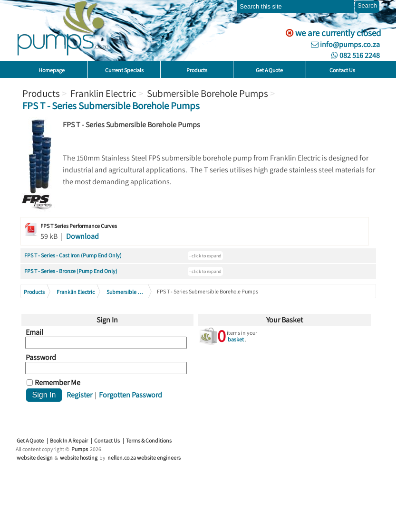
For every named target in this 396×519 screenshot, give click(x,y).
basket (236, 339)
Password (41, 357)
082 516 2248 (355, 55)
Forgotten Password (130, 395)
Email (34, 332)
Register (79, 395)
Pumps (79, 449)
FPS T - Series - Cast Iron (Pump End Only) (73, 255)
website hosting (78, 457)
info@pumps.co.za (345, 44)
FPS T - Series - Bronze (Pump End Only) (70, 270)
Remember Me (57, 383)
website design (35, 457)
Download (82, 236)
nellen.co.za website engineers (144, 457)
